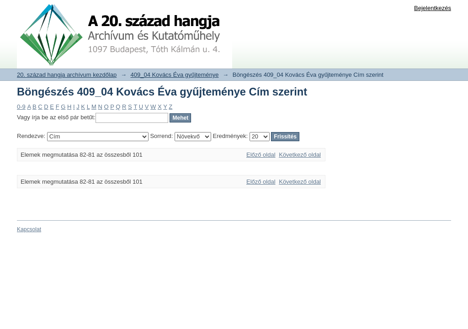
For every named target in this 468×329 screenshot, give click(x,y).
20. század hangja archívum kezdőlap (67, 74)
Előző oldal (261, 154)
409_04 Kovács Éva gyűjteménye (175, 74)
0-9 (21, 106)
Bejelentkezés (432, 8)
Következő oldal (300, 154)
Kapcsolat (29, 229)
